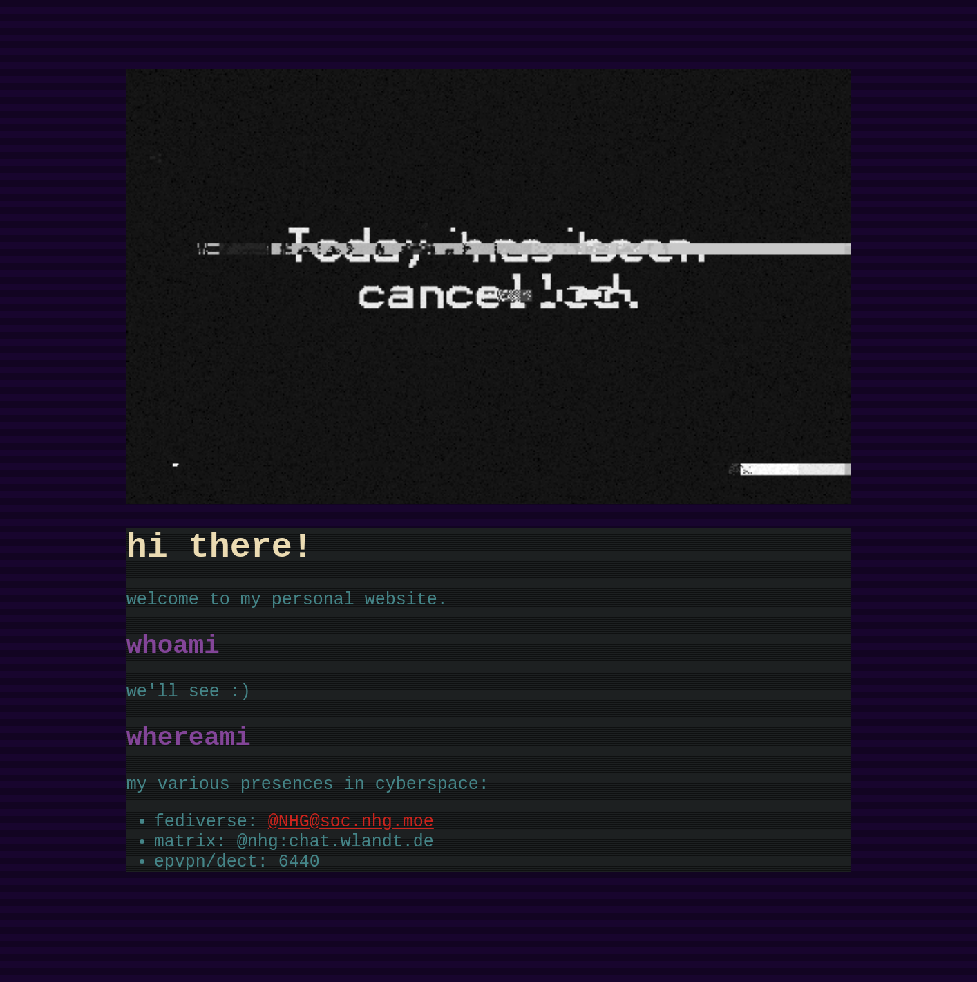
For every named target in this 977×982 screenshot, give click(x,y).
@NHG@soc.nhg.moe (351, 854)
